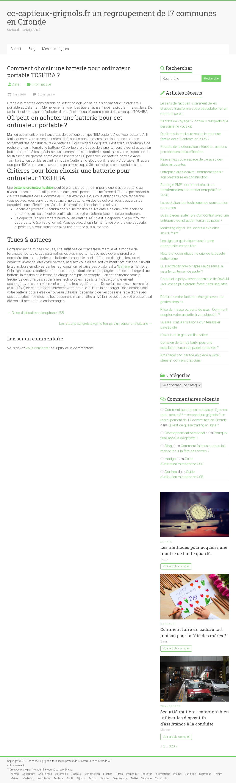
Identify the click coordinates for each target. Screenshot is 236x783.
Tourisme (146, 778)
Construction (92, 773)
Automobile (61, 773)
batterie (124, 266)
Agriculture (28, 773)
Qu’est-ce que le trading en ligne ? (194, 425)
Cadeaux (167, 624)
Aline (15, 84)
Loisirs (218, 773)
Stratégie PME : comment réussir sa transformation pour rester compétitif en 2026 (190, 190)
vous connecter (38, 348)
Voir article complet (176, 566)
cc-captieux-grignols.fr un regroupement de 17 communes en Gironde (111, 17)
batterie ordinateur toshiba (33, 188)
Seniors (92, 778)
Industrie (147, 773)
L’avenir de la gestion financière (184, 335)
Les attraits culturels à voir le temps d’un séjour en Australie (105, 323)
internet (177, 773)
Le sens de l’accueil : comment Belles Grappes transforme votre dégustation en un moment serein (193, 108)
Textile (134, 778)
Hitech (119, 773)
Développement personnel (185, 433)
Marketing (28, 778)
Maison (15, 778)
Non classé (44, 778)
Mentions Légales (55, 49)
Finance (107, 773)
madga (170, 459)
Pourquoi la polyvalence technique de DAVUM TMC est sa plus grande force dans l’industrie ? (194, 284)
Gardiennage (120, 778)
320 (172, 746)
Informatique (41, 84)
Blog (31, 49)
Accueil (16, 49)
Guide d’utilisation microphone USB (35, 313)
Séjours (81, 778)
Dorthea (171, 472)
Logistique (205, 773)
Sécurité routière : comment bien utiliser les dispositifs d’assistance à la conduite (194, 718)
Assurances (45, 773)
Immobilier (132, 773)
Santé (70, 778)
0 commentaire (43, 94)
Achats (166, 542)
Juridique (190, 773)
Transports (170, 706)
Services (104, 778)
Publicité (58, 778)
